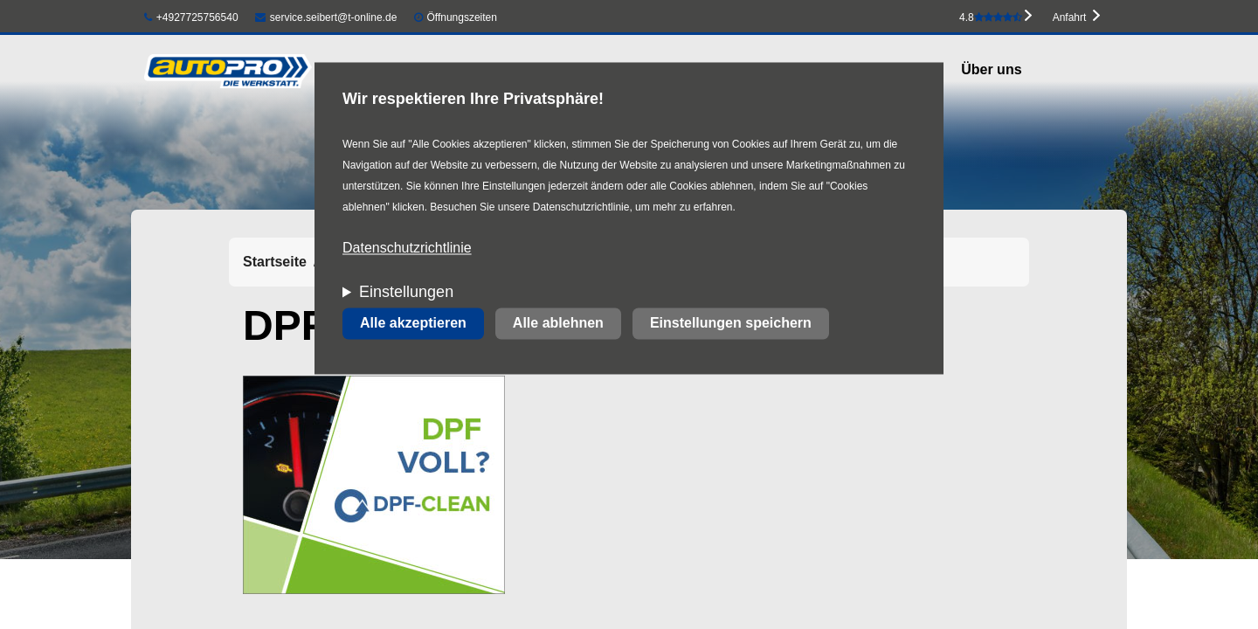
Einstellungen (406, 292)
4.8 (990, 17)
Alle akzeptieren (413, 323)
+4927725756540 (191, 17)
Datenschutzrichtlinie (407, 248)
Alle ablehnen (558, 323)
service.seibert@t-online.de (326, 17)
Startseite (275, 261)
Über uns (991, 69)
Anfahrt (1070, 17)
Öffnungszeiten (461, 17)
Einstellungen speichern (731, 323)
